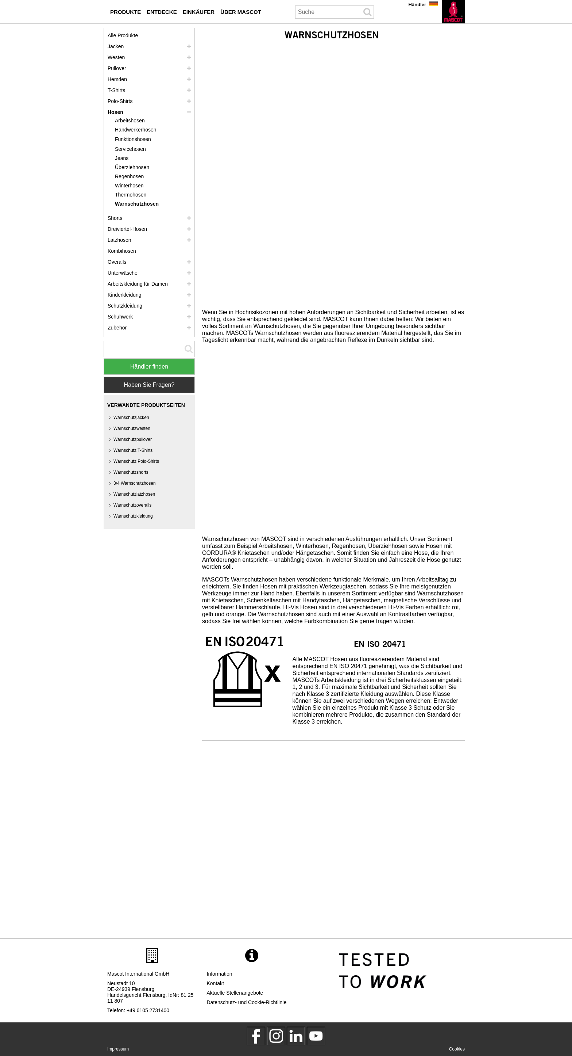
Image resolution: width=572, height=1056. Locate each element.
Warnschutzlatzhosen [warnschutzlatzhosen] (134, 494)
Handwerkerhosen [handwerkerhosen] (135, 130)
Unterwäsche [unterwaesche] (123, 273)
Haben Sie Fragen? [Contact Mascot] (149, 385)
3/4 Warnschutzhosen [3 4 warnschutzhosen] (134, 483)
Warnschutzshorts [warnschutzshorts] (130, 472)
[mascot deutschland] (296, 1036)
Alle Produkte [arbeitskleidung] (123, 35)
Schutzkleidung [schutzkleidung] (125, 306)
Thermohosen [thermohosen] (130, 195)
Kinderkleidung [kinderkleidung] (125, 295)
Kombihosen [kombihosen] (122, 251)
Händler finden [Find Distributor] (149, 366)
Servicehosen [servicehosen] (130, 149)
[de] (453, 11)
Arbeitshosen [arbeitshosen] (130, 120)
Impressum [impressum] (118, 1049)
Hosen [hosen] (115, 112)
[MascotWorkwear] (256, 1036)
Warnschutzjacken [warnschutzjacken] (131, 417)
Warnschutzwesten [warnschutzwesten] (131, 428)
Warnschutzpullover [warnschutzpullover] (132, 439)
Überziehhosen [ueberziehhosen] (132, 167)
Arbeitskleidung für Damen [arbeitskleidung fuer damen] (138, 284)
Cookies (457, 1049)
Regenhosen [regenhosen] (129, 176)
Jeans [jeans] (121, 158)
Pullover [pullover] (117, 68)
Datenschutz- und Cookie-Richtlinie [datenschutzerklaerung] (247, 1002)
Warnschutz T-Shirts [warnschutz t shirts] (132, 450)
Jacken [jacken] (116, 46)
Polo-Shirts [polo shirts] (120, 101)
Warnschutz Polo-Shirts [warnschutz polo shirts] (136, 461)
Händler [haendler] (417, 4)
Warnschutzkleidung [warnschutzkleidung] (133, 516)
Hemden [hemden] (117, 79)
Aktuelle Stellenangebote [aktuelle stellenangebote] (235, 993)
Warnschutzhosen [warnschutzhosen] (137, 204)
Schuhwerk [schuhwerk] (120, 317)
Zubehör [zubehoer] (117, 328)
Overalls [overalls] (117, 262)
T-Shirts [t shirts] (116, 90)
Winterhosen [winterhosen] (129, 185)
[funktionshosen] (137, 139)
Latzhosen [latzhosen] (119, 240)
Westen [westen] (116, 57)
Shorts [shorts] (115, 218)
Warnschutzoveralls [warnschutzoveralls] (132, 505)
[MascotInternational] (316, 1036)
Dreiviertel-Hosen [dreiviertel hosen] (127, 229)
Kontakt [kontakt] (215, 983)
